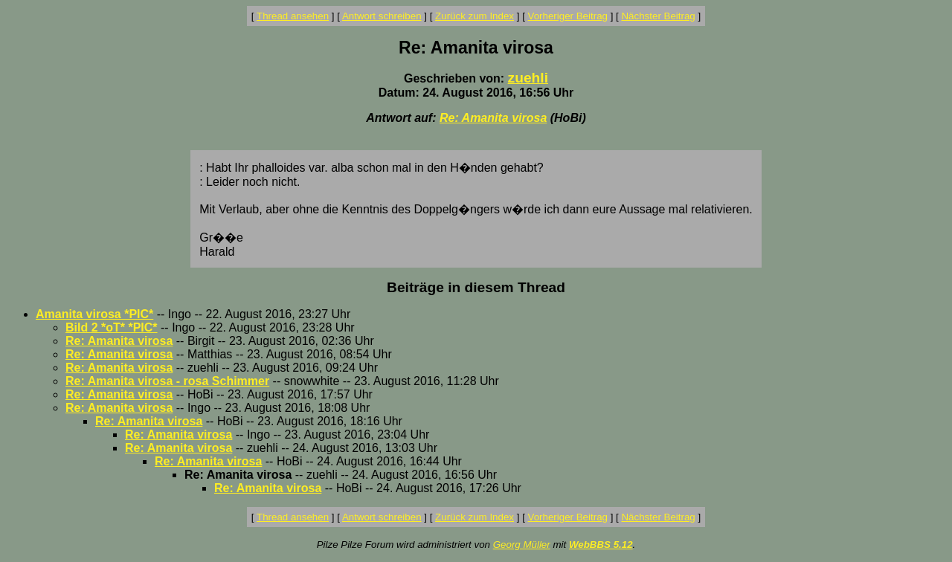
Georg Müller (521, 544)
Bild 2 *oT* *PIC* (111, 327)
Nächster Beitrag (658, 16)
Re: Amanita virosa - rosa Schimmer (167, 381)
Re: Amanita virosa (493, 118)
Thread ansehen (293, 16)
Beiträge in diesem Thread (476, 287)
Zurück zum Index (474, 16)
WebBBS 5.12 (601, 544)
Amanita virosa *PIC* (94, 314)
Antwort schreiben (382, 16)
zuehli (528, 77)
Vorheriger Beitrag (568, 16)
